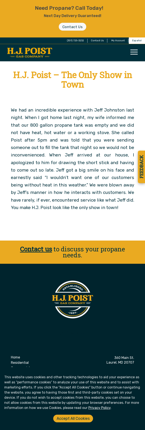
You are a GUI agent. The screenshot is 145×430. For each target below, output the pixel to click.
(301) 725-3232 (75, 40)
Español (137, 40)
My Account (118, 40)
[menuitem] (97, 41)
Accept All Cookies (73, 418)
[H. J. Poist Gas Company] (59, 52)
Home (15, 357)
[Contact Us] (72, 27)
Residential (20, 363)
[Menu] (134, 52)
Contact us (36, 249)
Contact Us (97, 40)
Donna (88, 96)
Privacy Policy (99, 408)
